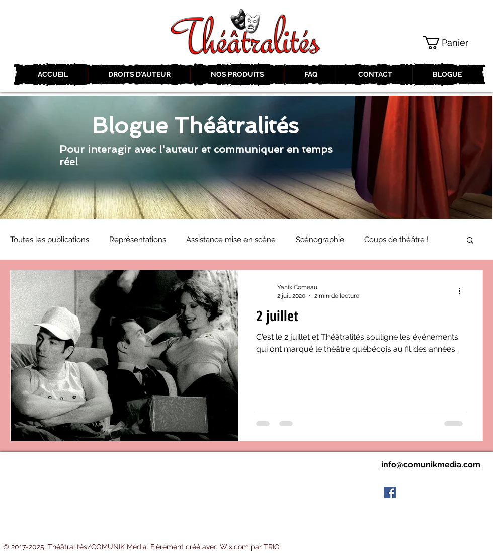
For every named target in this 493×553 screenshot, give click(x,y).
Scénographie (320, 239)
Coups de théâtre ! (396, 239)
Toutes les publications (49, 239)
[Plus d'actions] (463, 291)
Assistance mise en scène (231, 239)
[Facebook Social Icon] (390, 492)
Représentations (137, 239)
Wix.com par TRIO (250, 547)
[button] (453, 42)
